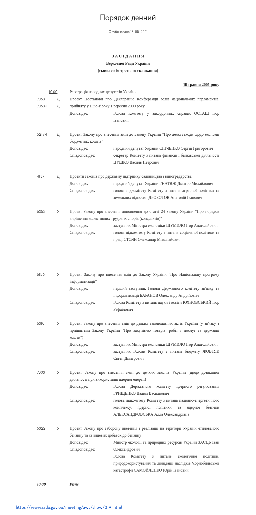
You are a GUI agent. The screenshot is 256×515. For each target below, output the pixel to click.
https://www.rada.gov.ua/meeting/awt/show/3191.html (69, 507)
